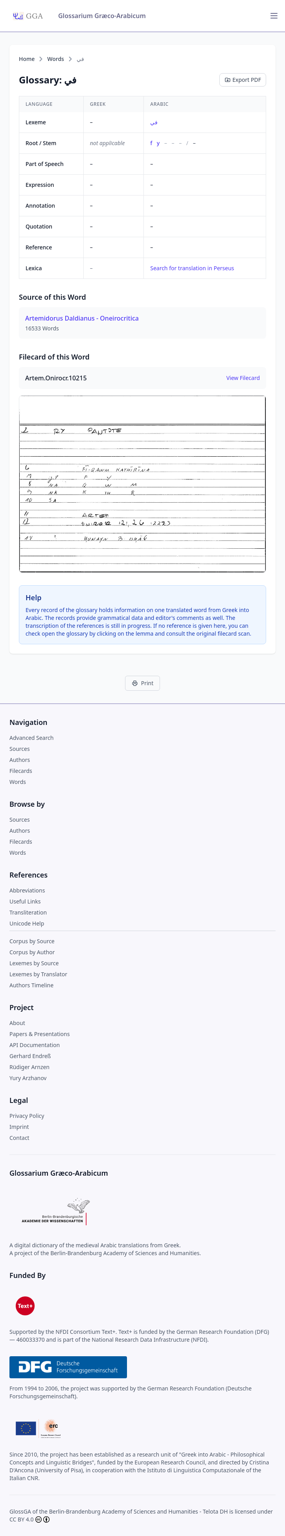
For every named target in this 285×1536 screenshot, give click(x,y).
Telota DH (215, 1511)
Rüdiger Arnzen (29, 1067)
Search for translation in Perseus (192, 268)
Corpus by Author (32, 952)
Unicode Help (26, 923)
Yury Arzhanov (28, 1078)
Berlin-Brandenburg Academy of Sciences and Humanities (123, 1511)
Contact (19, 1137)
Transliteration (28, 912)
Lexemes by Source (34, 963)
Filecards (20, 770)
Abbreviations (27, 890)
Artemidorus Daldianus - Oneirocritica (82, 318)
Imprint (19, 1126)
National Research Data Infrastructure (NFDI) (149, 1339)
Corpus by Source (32, 941)
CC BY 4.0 (21, 1519)
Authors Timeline (31, 985)
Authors (19, 759)
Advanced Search (31, 737)
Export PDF (242, 79)
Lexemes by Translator (38, 974)
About (17, 1023)
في (154, 122)
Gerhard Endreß (30, 1056)
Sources (19, 748)
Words (55, 59)
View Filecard (243, 378)
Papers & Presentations (39, 1034)
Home (27, 59)
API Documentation (34, 1045)
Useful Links (24, 901)
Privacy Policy (26, 1115)
